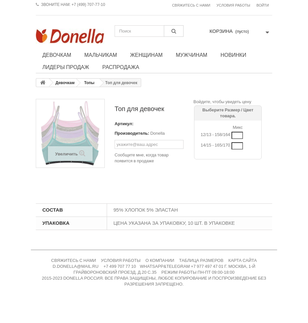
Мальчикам (100, 55)
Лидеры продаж (65, 67)
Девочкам (56, 55)
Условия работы (233, 5)
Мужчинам (191, 55)
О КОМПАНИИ (159, 260)
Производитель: (132, 133)
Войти (262, 5)
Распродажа (120, 67)
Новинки (233, 55)
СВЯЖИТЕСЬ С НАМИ (73, 260)
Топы (89, 83)
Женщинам (146, 55)
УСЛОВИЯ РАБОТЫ (121, 260)
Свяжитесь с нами (191, 5)
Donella (157, 133)
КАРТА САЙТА (242, 260)
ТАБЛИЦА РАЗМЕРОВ (201, 260)
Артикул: (124, 124)
